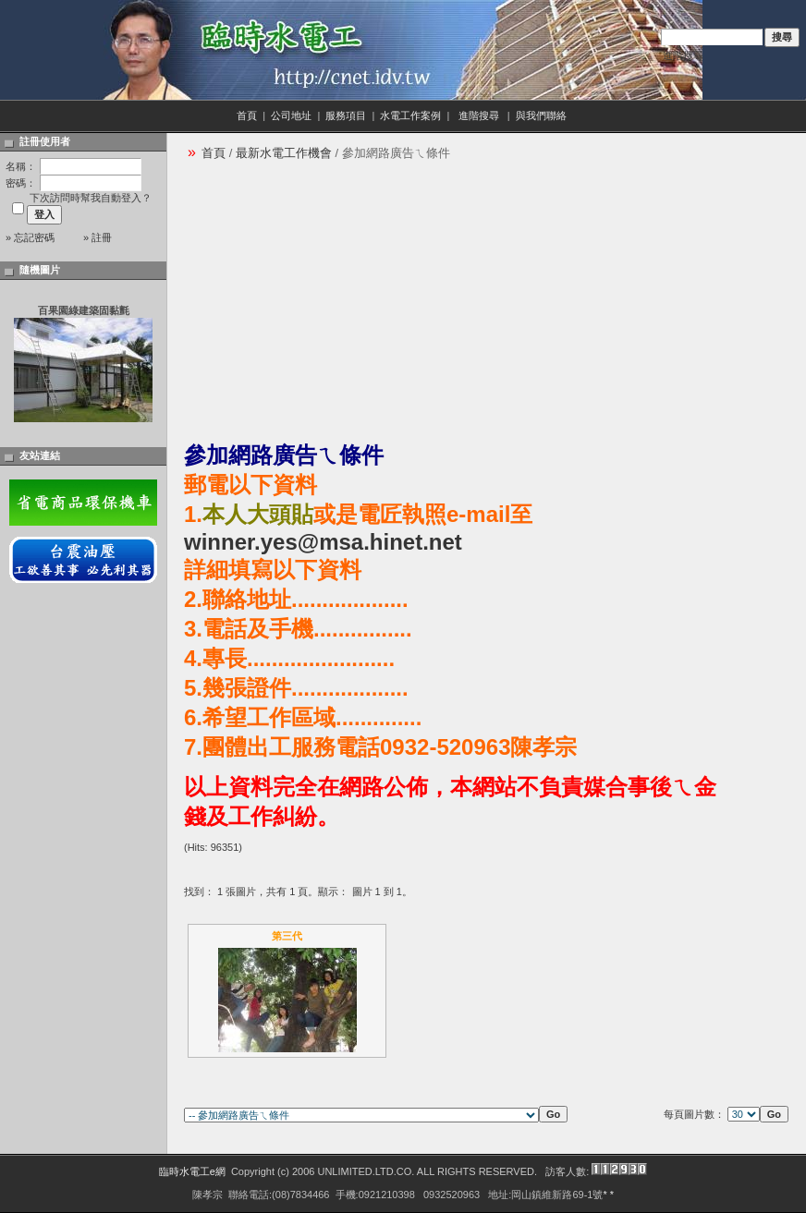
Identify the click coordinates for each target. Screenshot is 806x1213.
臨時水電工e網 (192, 1171)
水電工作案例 (410, 115)
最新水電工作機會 (284, 153)
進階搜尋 (683, 55)
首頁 (247, 115)
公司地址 (291, 115)
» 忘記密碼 (30, 237)
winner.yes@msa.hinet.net (323, 541)
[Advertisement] (379, 301)
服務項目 (345, 115)
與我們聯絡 (542, 115)
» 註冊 (97, 237)
